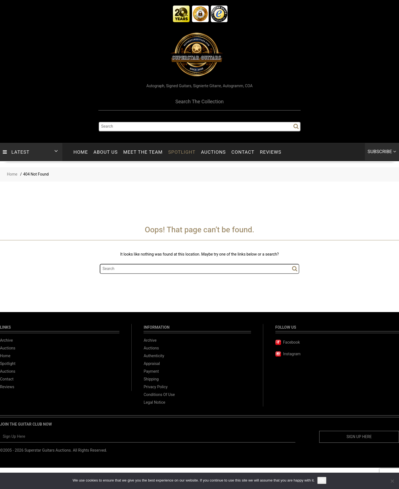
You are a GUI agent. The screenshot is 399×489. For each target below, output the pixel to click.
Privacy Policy (155, 387)
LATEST (16, 152)
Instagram (288, 354)
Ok (321, 480)
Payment (151, 371)
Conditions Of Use (159, 395)
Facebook (287, 342)
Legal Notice (154, 402)
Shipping (151, 379)
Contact (242, 152)
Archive (6, 340)
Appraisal (152, 364)
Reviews (270, 152)
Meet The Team (143, 152)
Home (80, 152)
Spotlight (181, 152)
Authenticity (154, 356)
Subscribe (382, 151)
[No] (392, 481)
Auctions (213, 152)
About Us (105, 152)
